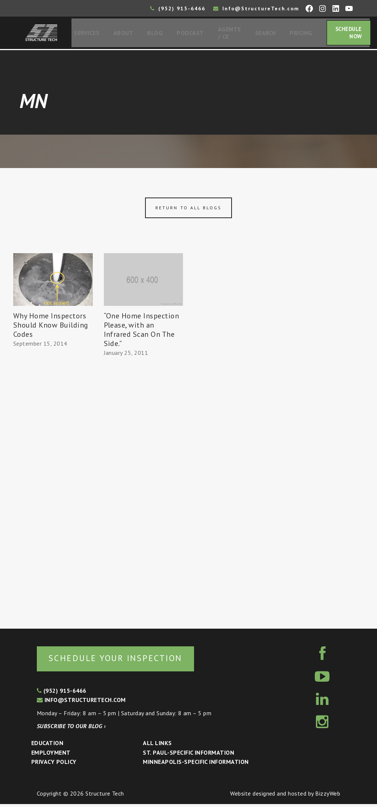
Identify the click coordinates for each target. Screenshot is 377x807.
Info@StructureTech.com (256, 8)
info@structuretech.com (81, 702)
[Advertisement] (53, 487)
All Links (157, 746)
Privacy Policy (54, 764)
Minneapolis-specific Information (196, 764)
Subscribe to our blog (71, 729)
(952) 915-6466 (177, 8)
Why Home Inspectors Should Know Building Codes (50, 327)
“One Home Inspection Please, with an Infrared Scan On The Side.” (141, 331)
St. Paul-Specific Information (188, 755)
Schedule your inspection (123, 660)
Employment (51, 755)
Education (47, 746)
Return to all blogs (188, 210)
